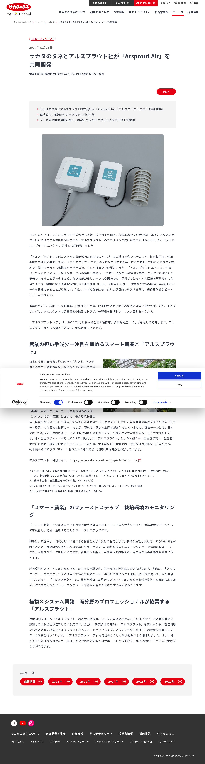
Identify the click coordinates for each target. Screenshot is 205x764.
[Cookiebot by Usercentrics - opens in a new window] (19, 758)
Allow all (179, 731)
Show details (160, 758)
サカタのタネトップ (22, 22)
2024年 (50, 22)
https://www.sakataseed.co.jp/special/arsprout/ (103, 460)
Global (182, 3)
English (165, 3)
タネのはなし (99, 3)
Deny (179, 740)
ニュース (39, 22)
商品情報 (121, 3)
